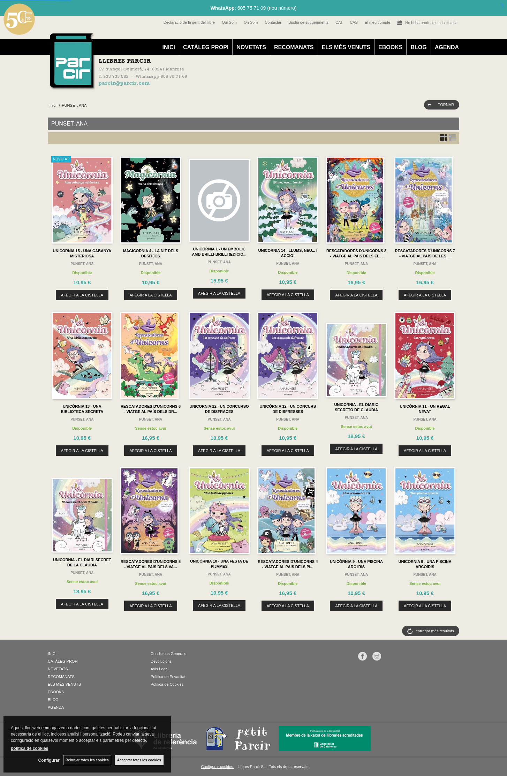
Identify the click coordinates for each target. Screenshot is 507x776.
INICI (168, 47)
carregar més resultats (435, 631)
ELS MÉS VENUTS (346, 47)
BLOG (418, 47)
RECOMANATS (293, 47)
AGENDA (447, 47)
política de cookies (29, 748)
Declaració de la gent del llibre (189, 22)
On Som (251, 22)
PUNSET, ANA (81, 264)
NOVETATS (251, 47)
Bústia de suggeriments (308, 22)
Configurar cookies (217, 766)
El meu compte (377, 22)
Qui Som (229, 22)
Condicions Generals (168, 653)
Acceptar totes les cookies (139, 760)
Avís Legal (159, 669)
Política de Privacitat (168, 677)
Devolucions (161, 661)
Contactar (273, 22)
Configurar (49, 760)
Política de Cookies (167, 684)
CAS (354, 22)
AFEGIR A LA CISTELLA (82, 295)
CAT (339, 22)
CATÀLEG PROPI (205, 47)
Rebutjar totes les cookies (87, 760)
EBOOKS (390, 47)
